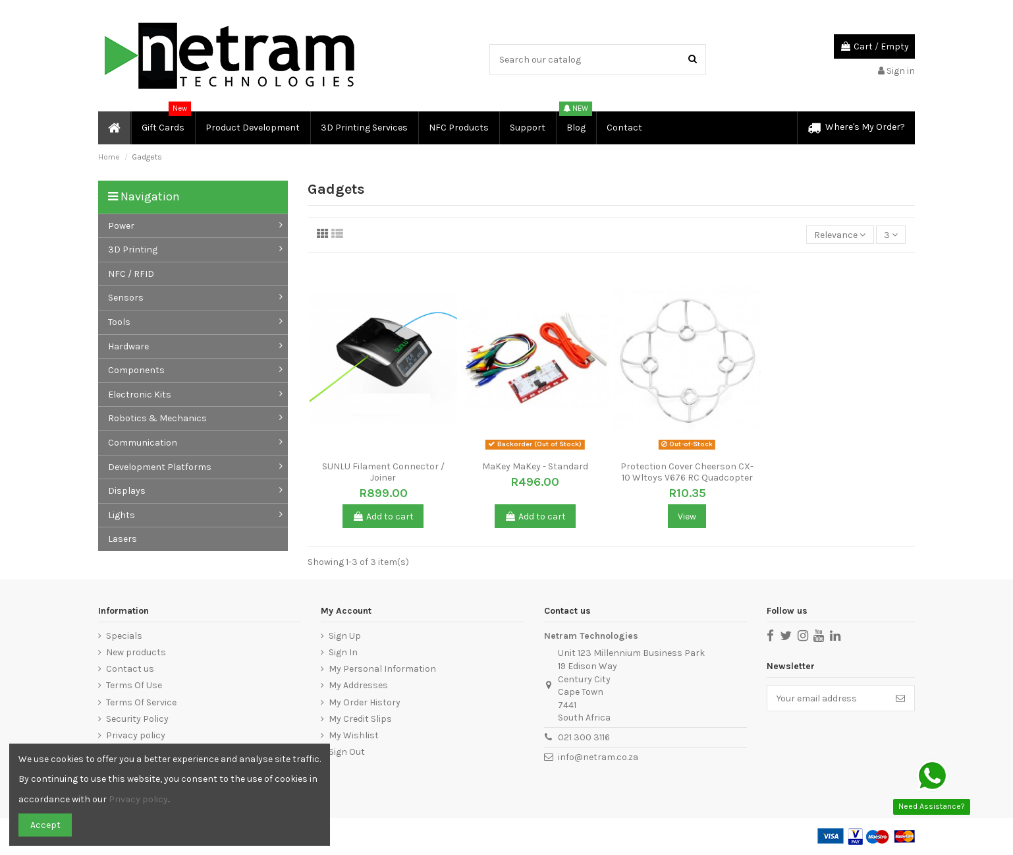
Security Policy (137, 718)
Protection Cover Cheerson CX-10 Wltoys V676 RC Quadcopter (686, 472)
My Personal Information (382, 668)
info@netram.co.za (598, 757)
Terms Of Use (134, 685)
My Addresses (358, 685)
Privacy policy (135, 735)
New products (136, 652)
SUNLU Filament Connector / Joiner (383, 472)
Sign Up (345, 635)
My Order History (364, 702)
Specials (124, 635)
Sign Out (347, 751)
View (687, 516)
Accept (45, 825)
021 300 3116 (584, 737)
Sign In (343, 652)
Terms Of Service (141, 702)
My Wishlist (354, 735)
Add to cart (383, 516)
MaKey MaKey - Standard (535, 466)
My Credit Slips (360, 718)
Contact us (130, 668)
